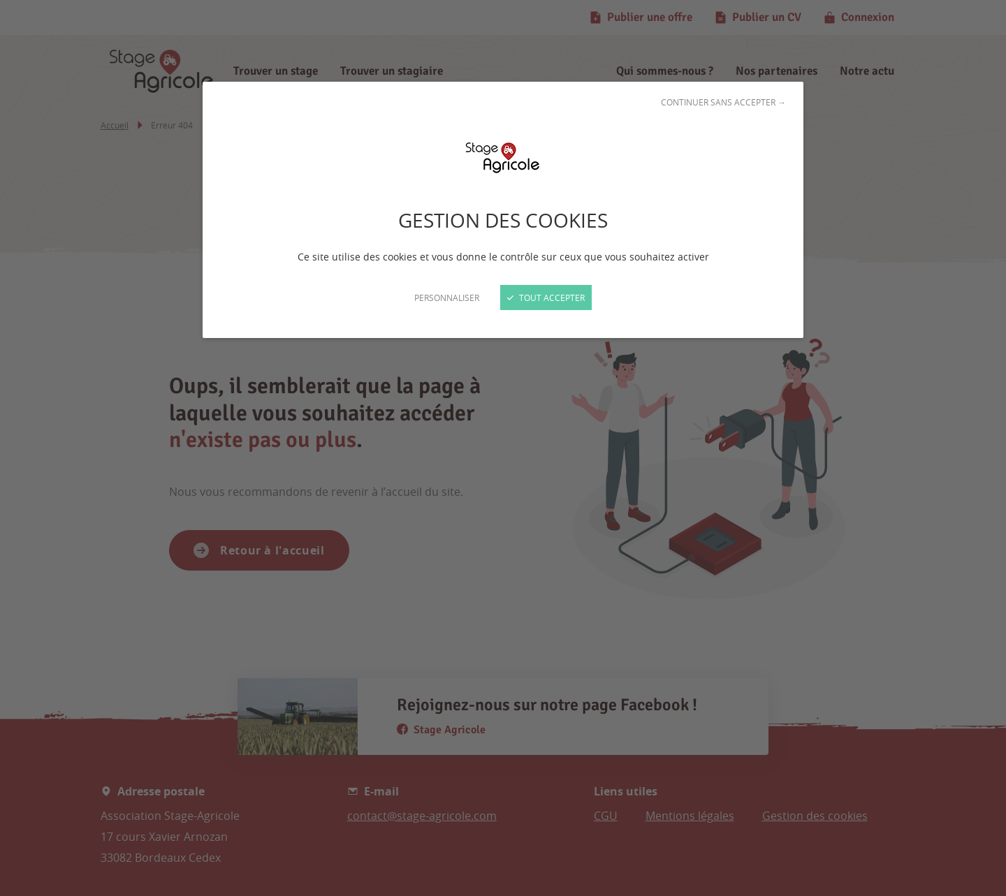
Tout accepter (546, 297)
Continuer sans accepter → (723, 102)
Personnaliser (446, 297)
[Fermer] (503, 448)
